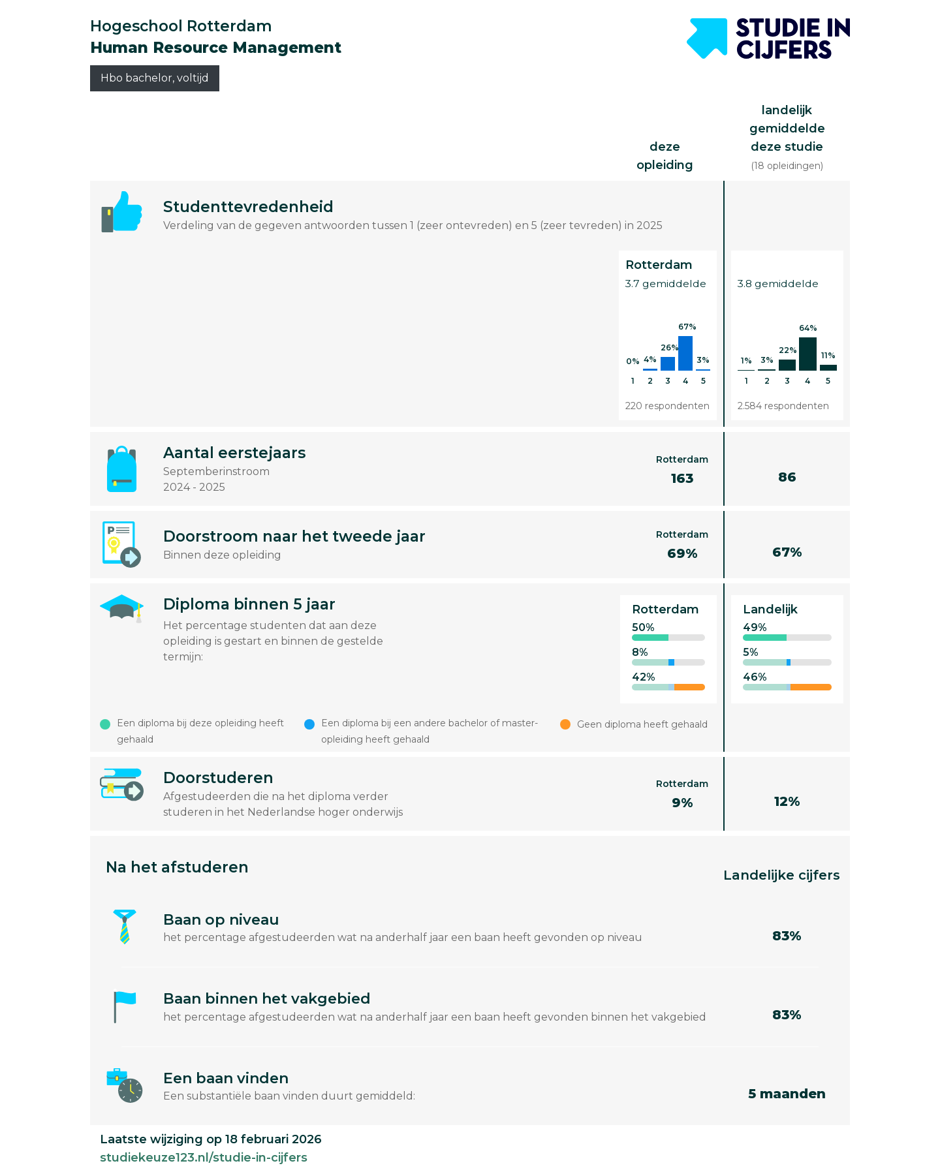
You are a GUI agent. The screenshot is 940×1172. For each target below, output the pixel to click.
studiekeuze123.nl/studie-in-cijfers (203, 1157)
